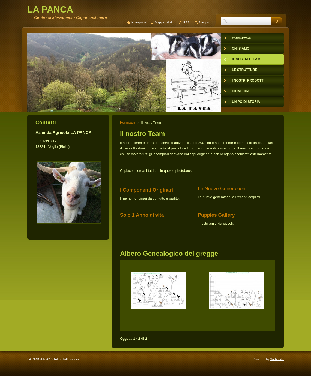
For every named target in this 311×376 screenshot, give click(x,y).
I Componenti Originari (146, 190)
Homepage (127, 122)
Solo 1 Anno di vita (142, 215)
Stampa (204, 22)
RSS (186, 22)
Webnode (277, 359)
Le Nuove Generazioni (222, 188)
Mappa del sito (164, 22)
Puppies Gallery (216, 215)
